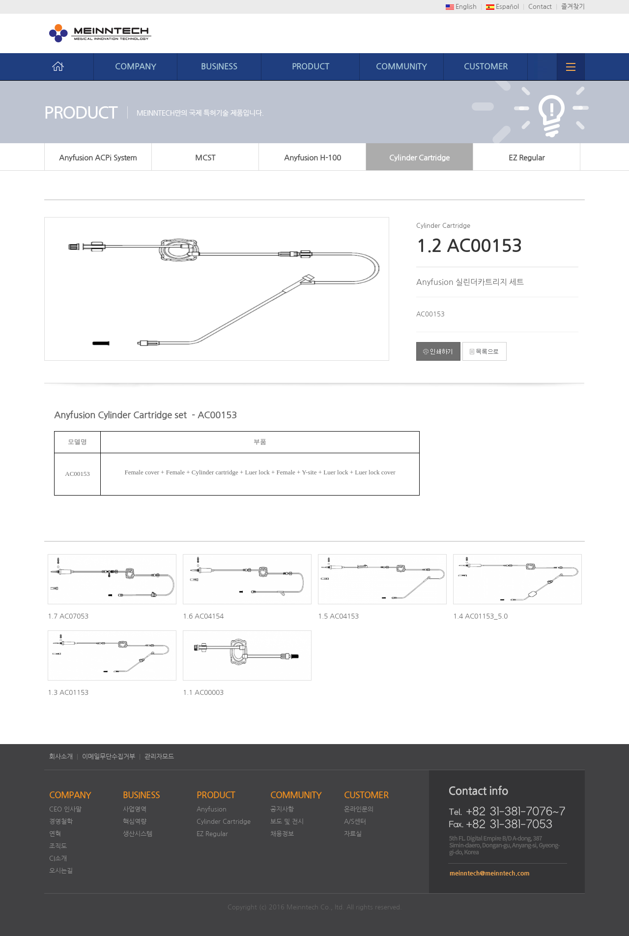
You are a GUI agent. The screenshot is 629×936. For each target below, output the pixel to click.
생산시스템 (137, 834)
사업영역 (134, 809)
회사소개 (61, 756)
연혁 (55, 834)
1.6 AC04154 (203, 616)
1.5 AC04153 (338, 616)
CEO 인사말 (65, 809)
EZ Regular (526, 157)
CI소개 (58, 858)
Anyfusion (212, 809)
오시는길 (61, 871)
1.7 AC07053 (68, 616)
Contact (540, 6)
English (466, 6)
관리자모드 (159, 756)
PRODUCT (310, 66)
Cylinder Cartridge (419, 157)
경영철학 (61, 821)
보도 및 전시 (287, 821)
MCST (205, 157)
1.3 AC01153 (68, 692)
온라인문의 (358, 809)
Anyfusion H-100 (312, 157)
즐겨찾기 (573, 6)
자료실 (353, 834)
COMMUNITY (401, 66)
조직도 (58, 846)
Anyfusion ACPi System (98, 157)
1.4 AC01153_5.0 (480, 616)
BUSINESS (219, 66)
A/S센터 (355, 821)
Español (507, 6)
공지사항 (282, 809)
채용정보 (282, 834)
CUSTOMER (486, 66)
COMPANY (135, 66)
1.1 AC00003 (203, 692)
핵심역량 (134, 821)
